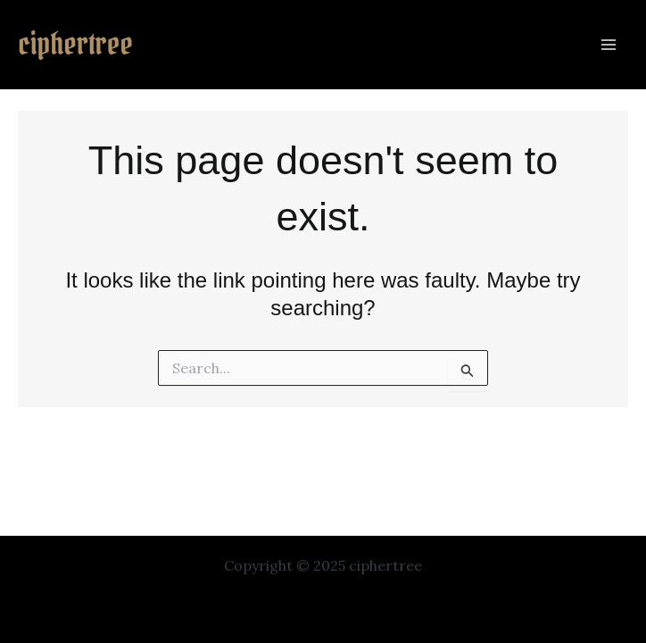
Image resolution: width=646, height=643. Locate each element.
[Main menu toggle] (608, 44)
